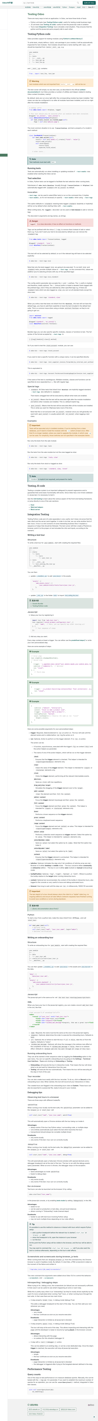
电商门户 (7, 43)
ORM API (11, 136)
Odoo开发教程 (9, 121)
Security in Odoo (13, 150)
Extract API (10, 189)
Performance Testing (10, 26)
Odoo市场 (36, 7)
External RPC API (12, 186)
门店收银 (7, 46)
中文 (83, 7)
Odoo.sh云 (8, 99)
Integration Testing (9, 23)
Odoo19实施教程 (10, 34)
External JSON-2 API (13, 183)
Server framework (12, 133)
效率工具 (7, 81)
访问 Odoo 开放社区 (36, 1414)
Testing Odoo (12, 156)
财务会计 (7, 75)
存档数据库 (8, 108)
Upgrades (9, 181)
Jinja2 (78, 7)
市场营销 (7, 51)
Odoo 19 (91, 7)
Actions (10, 141)
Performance (12, 153)
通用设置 (7, 86)
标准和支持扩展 (9, 111)
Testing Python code (9, 17)
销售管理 (7, 40)
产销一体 (7, 69)
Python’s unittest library (72, 39)
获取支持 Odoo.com (68, 1409)
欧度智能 (28, 7)
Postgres (72, 7)
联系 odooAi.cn (34, 1409)
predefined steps (77, 640)
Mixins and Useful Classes (13, 163)
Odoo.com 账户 (10, 117)
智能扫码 (7, 66)
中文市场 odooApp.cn (50, 1409)
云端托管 (7, 94)
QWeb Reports (12, 144)
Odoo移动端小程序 (10, 114)
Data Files (11, 138)
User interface (10, 170)
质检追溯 (7, 63)
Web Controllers (13, 159)
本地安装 (7, 102)
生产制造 (7, 60)
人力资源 (7, 78)
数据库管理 (8, 91)
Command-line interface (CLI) (14, 177)
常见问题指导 (9, 127)
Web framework (11, 167)
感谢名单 (7, 193)
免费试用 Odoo (89, 3)
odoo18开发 (56, 7)
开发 (6, 196)
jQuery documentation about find (44, 909)
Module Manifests (13, 147)
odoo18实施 (47, 7)
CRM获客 (8, 48)
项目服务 (7, 72)
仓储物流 (7, 57)
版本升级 (7, 105)
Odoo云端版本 (9, 96)
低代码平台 (8, 83)
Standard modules (12, 173)
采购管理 (7, 54)
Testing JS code (8, 20)
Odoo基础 (8, 37)
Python (64, 7)
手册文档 (7, 199)
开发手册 (7, 130)
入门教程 (7, 124)
